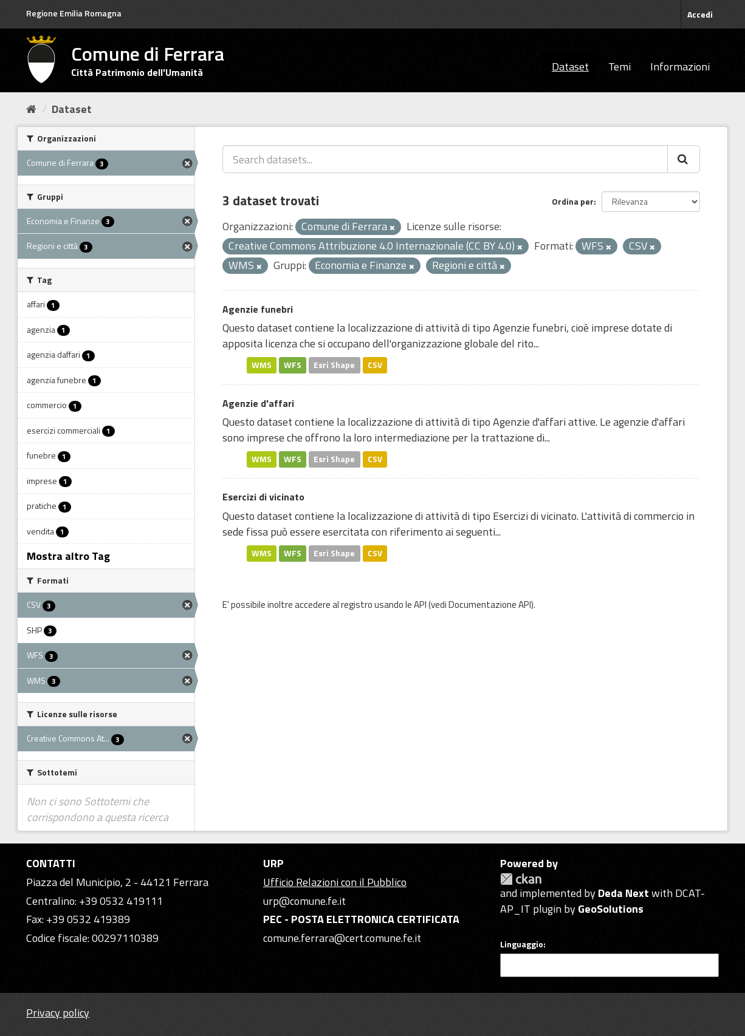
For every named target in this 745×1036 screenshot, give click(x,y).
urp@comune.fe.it (304, 901)
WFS (292, 365)
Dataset (570, 66)
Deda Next (623, 893)
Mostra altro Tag (68, 556)
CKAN (520, 879)
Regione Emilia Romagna (74, 13)
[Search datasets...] (445, 159)
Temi (619, 66)
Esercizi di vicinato (263, 496)
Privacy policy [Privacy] (57, 1012)
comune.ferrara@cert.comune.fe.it (342, 938)
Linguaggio (521, 944)
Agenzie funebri (257, 309)
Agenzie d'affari (258, 403)
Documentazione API (489, 605)
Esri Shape (334, 365)
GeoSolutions (611, 909)
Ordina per (573, 201)
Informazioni (680, 66)
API (420, 605)
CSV (375, 365)
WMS (262, 365)
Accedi (700, 14)
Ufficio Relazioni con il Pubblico (335, 882)
